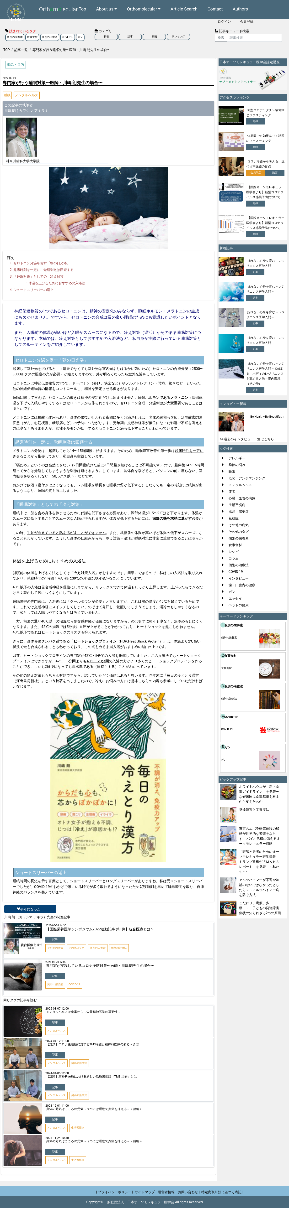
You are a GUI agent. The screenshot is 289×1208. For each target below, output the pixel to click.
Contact (215, 8)
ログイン (224, 21)
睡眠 (7, 95)
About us (104, 8)
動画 (154, 36)
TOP (6, 50)
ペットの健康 (239, 605)
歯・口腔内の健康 (242, 585)
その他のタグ (239, 532)
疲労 (232, 491)
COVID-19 (67, 37)
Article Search (184, 8)
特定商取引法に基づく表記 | (222, 1192)
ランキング (178, 36)
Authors (240, 8)
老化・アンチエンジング (247, 478)
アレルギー (237, 458)
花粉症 (234, 518)
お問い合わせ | (189, 1192)
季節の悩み (237, 465)
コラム (234, 558)
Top (82, 8)
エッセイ (235, 598)
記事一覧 (21, 50)
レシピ (234, 552)
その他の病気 (239, 525)
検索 (221, 37)
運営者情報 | (167, 1192)
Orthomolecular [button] (142, 8)
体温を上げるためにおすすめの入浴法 (56, 283)
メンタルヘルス (26, 95)
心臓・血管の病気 (242, 498)
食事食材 (32, 37)
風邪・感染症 (239, 511)
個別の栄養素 (15, 37)
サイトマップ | (145, 1192)
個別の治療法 (50, 37)
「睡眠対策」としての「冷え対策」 (40, 276)
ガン (80, 37)
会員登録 (246, 21)
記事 (130, 36)
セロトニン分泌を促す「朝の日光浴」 (41, 263)
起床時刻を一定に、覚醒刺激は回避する (43, 270)
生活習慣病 (237, 505)
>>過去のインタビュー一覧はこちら (247, 439)
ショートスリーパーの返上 (33, 290)
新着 (106, 36)
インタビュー (239, 578)
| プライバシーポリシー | (114, 1192)
